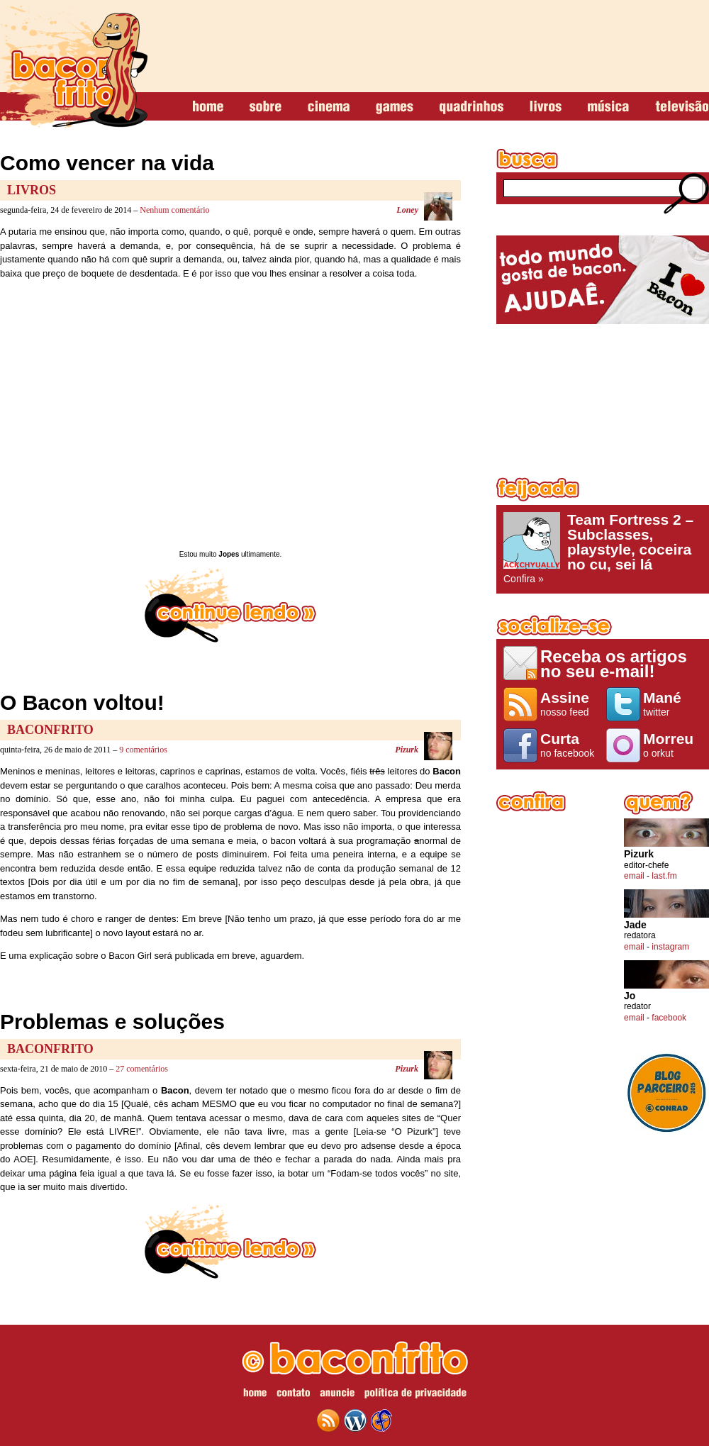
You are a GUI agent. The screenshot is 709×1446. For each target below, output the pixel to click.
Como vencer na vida (107, 162)
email (634, 876)
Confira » (602, 548)
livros (546, 107)
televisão (681, 107)
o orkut (672, 744)
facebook (669, 1018)
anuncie (337, 1395)
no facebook (569, 744)
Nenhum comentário (174, 210)
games (394, 107)
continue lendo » (230, 606)
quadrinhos (471, 107)
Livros (31, 190)
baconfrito (73, 66)
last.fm (664, 876)
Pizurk (406, 750)
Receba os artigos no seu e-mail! (613, 663)
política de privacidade (415, 1395)
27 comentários (142, 1069)
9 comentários (143, 750)
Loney (407, 210)
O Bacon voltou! (82, 702)
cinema (329, 107)
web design (381, 1420)
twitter (672, 703)
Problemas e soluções (112, 1021)
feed (328, 1420)
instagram (670, 947)
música (608, 107)
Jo (629, 996)
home (208, 107)
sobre (265, 107)
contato (293, 1395)
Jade (635, 925)
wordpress (355, 1420)
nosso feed (569, 703)
